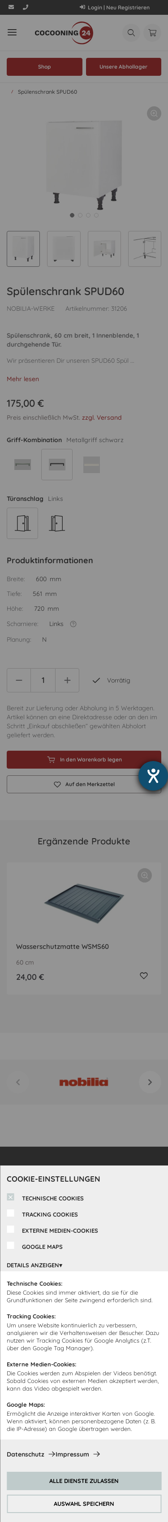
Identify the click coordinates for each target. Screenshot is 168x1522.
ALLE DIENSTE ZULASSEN (84, 1480)
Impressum (72, 1454)
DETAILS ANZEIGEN (33, 1265)
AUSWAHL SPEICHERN (84, 1503)
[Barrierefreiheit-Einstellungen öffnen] (153, 776)
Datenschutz (25, 1454)
